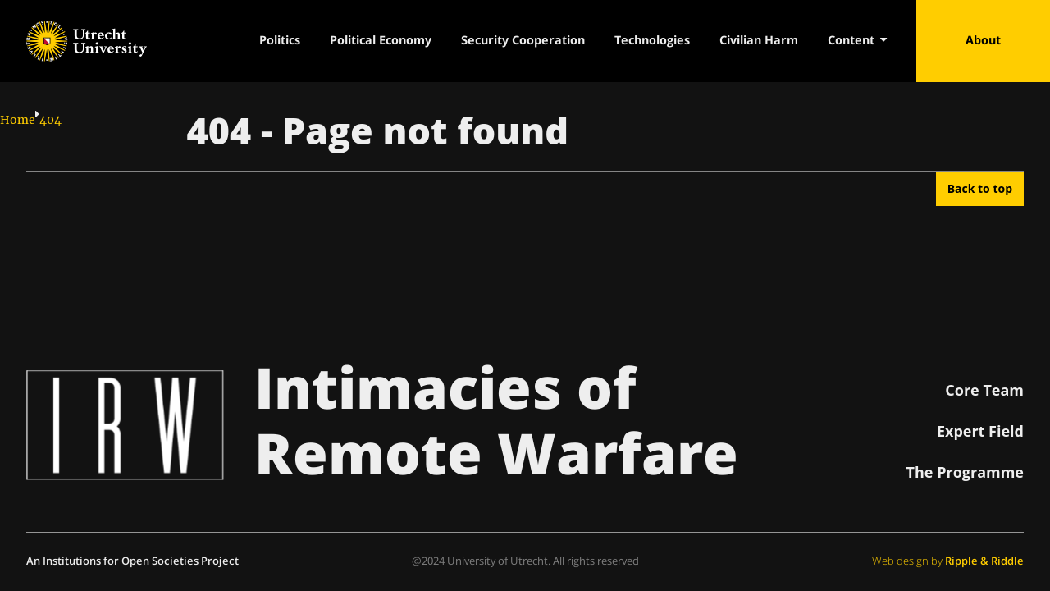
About (983, 40)
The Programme (965, 472)
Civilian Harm (758, 40)
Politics (279, 40)
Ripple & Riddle (984, 560)
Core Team (984, 390)
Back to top (979, 188)
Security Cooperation (523, 40)
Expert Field (980, 431)
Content (857, 40)
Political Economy (380, 40)
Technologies (652, 40)
